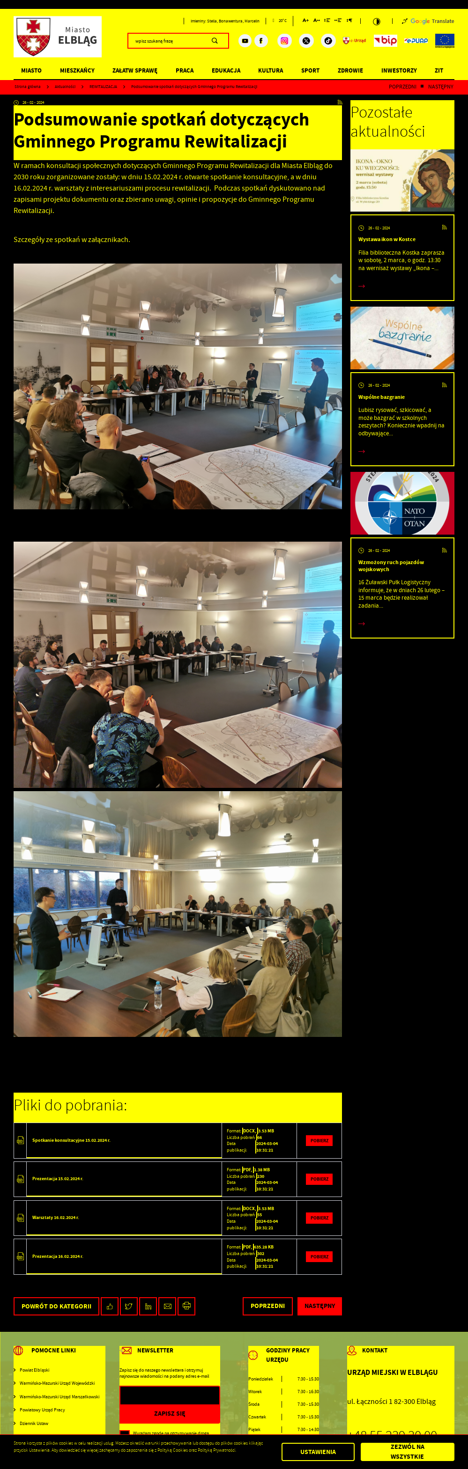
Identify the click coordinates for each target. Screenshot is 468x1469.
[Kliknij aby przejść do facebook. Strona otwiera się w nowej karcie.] (260, 40)
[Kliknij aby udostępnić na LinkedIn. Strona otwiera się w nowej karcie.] (148, 1306)
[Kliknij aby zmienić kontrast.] (376, 21)
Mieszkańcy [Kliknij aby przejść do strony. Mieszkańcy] (77, 70)
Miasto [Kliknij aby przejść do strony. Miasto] (31, 70)
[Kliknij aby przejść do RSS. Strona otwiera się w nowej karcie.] (340, 102)
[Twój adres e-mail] (155, 1396)
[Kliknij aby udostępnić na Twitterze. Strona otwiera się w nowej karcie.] (129, 1306)
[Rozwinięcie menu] (59, 1356)
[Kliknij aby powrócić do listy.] (422, 87)
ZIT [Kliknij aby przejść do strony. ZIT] (439, 70)
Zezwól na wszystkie (407, 1452)
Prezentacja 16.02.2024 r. (57, 1256)
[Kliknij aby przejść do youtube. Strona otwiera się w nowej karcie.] (245, 40)
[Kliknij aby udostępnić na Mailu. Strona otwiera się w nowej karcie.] (167, 1306)
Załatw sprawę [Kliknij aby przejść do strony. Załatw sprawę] (134, 70)
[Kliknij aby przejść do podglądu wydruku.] (187, 1306)
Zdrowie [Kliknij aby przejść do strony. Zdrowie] (350, 70)
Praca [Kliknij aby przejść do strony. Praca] (184, 70)
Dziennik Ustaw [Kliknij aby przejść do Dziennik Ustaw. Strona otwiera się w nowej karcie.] (34, 1423)
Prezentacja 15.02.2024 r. (57, 1178)
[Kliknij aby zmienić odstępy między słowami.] (338, 21)
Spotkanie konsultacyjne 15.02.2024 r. (71, 1140)
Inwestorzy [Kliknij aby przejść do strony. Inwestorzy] (399, 70)
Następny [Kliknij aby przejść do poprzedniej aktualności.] (440, 87)
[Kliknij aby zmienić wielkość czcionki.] (305, 21)
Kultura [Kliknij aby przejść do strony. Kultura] (270, 70)
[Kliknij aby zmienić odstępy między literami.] (316, 21)
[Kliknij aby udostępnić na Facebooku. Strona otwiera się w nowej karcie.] (110, 1306)
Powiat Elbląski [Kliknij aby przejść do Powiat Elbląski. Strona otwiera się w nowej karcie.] (34, 1370)
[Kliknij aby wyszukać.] (215, 40)
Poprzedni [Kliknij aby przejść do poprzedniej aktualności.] (402, 87)
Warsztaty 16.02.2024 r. (55, 1217)
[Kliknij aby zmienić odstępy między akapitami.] (349, 21)
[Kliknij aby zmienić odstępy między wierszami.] (327, 21)
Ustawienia (318, 1451)
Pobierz (319, 1140)
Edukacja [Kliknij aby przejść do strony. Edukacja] (226, 70)
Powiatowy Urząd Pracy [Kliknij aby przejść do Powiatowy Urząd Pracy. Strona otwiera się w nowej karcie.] (42, 1410)
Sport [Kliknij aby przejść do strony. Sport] (310, 70)
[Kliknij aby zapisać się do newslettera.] (169, 1413)
